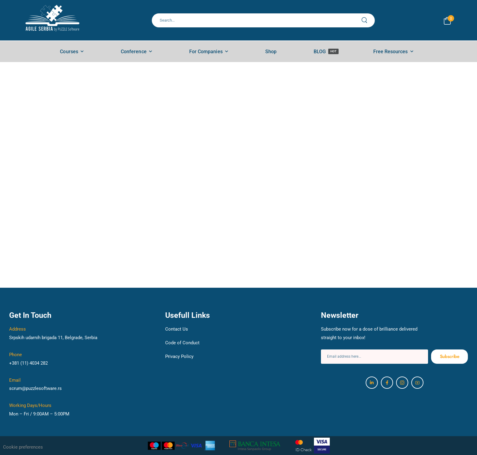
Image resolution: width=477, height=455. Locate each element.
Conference (134, 51)
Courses (69, 51)
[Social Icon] (372, 383)
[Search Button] (367, 20)
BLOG (326, 51)
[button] (37, 447)
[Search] (256, 20)
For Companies (206, 51)
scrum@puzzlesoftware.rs (35, 388)
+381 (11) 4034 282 (28, 363)
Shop (271, 51)
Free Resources (390, 51)
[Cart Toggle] (447, 20)
